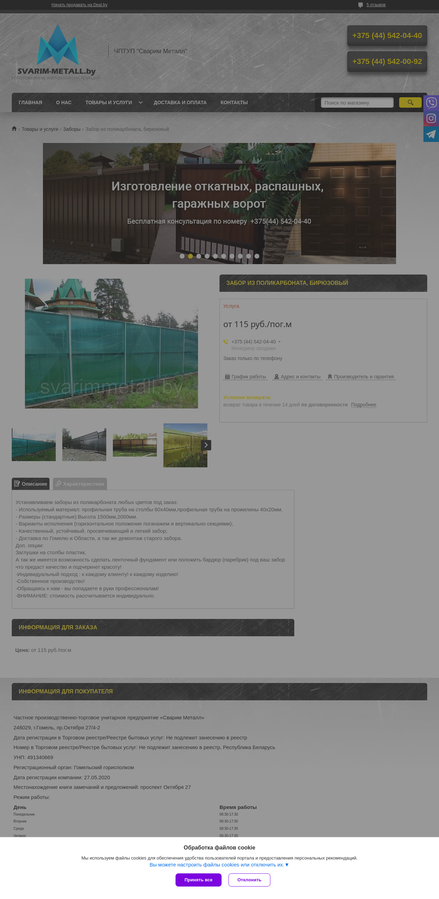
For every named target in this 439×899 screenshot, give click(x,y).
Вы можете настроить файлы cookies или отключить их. (217, 864)
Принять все (199, 879)
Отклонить (249, 879)
